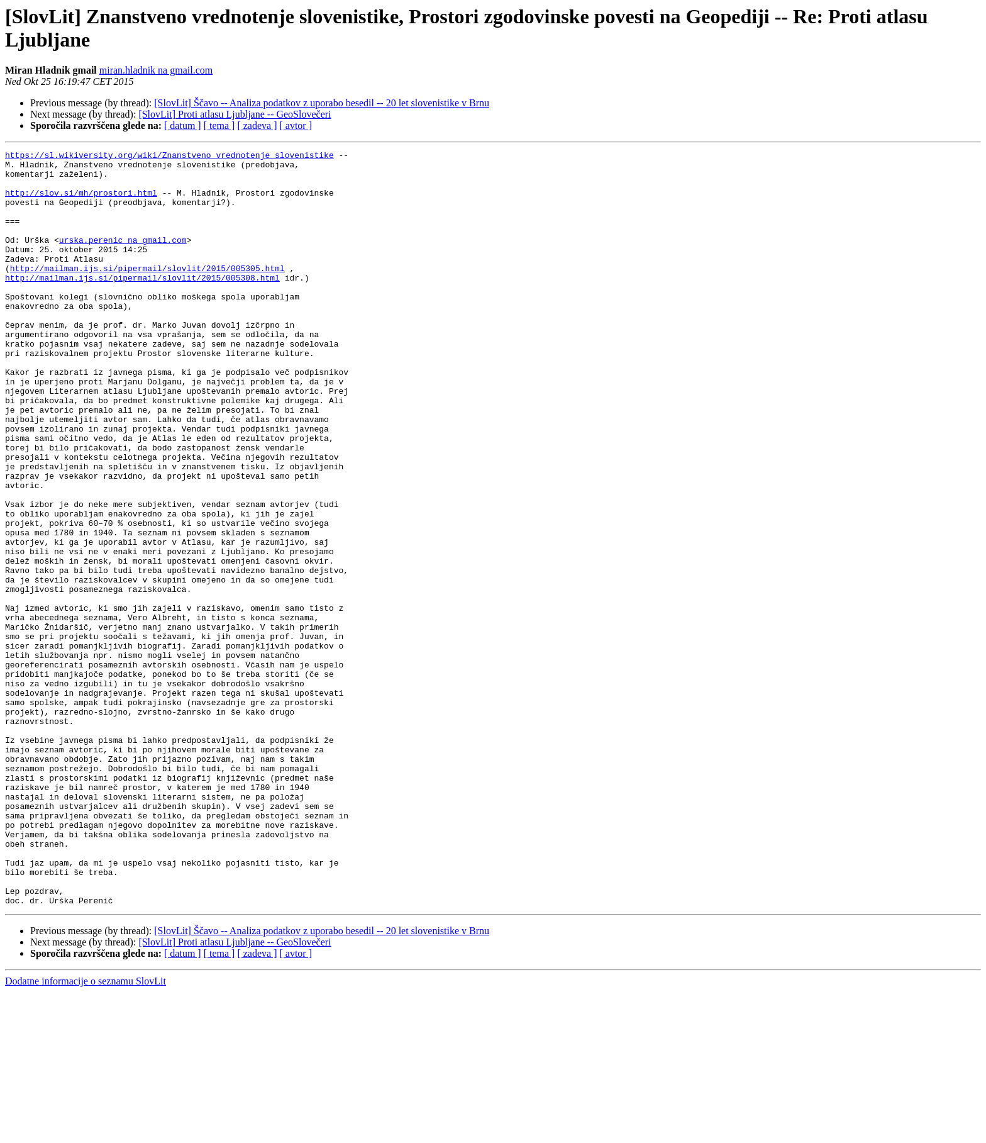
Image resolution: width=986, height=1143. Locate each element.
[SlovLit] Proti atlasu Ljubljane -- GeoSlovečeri (234, 114)
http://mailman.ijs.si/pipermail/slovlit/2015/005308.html (142, 303)
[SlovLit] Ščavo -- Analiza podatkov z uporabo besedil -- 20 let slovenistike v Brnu (321, 103)
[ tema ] (219, 125)
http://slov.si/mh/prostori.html (81, 202)
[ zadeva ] (257, 125)
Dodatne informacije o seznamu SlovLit (85, 1132)
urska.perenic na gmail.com (123, 258)
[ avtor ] (295, 125)
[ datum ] (182, 125)
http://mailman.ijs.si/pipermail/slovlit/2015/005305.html (147, 292)
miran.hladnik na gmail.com (156, 70)
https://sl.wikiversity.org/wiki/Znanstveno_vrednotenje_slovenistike (169, 156)
